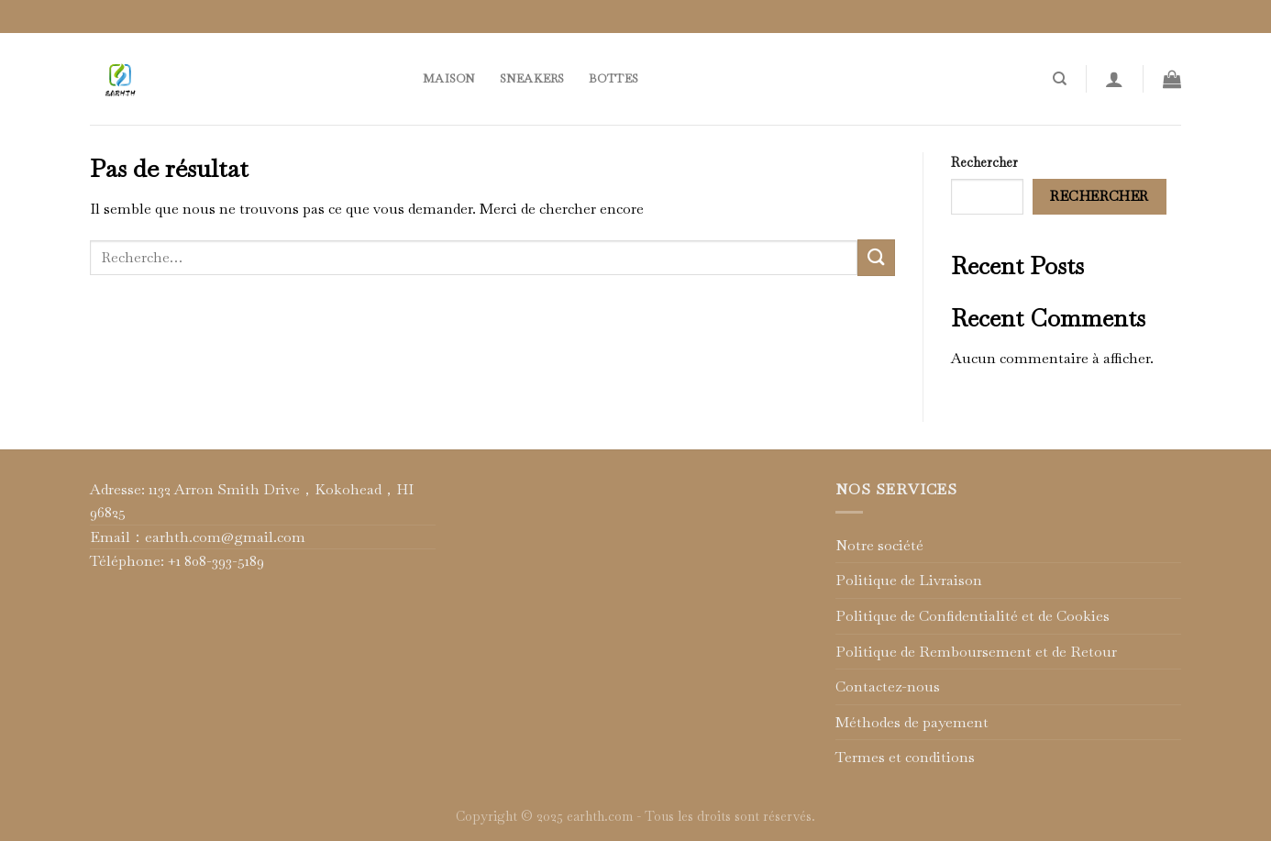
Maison (449, 78)
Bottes (614, 78)
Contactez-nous (887, 686)
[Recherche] (1060, 78)
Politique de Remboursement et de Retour (976, 651)
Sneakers (532, 78)
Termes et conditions (905, 757)
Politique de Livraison (908, 580)
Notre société (879, 545)
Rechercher (984, 162)
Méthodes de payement (912, 722)
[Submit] (875, 257)
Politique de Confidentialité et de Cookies (972, 615)
